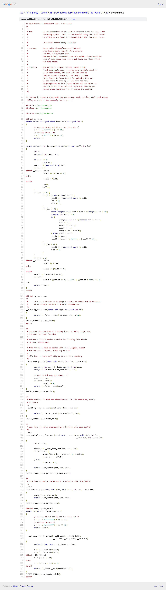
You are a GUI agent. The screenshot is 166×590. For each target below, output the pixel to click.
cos (21, 12)
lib (107, 12)
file (73, 19)
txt (155, 586)
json (161, 586)
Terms (30, 586)
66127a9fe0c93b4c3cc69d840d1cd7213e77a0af (75, 12)
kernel (43, 12)
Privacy (23, 586)
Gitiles (15, 586)
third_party (31, 12)
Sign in (160, 4)
